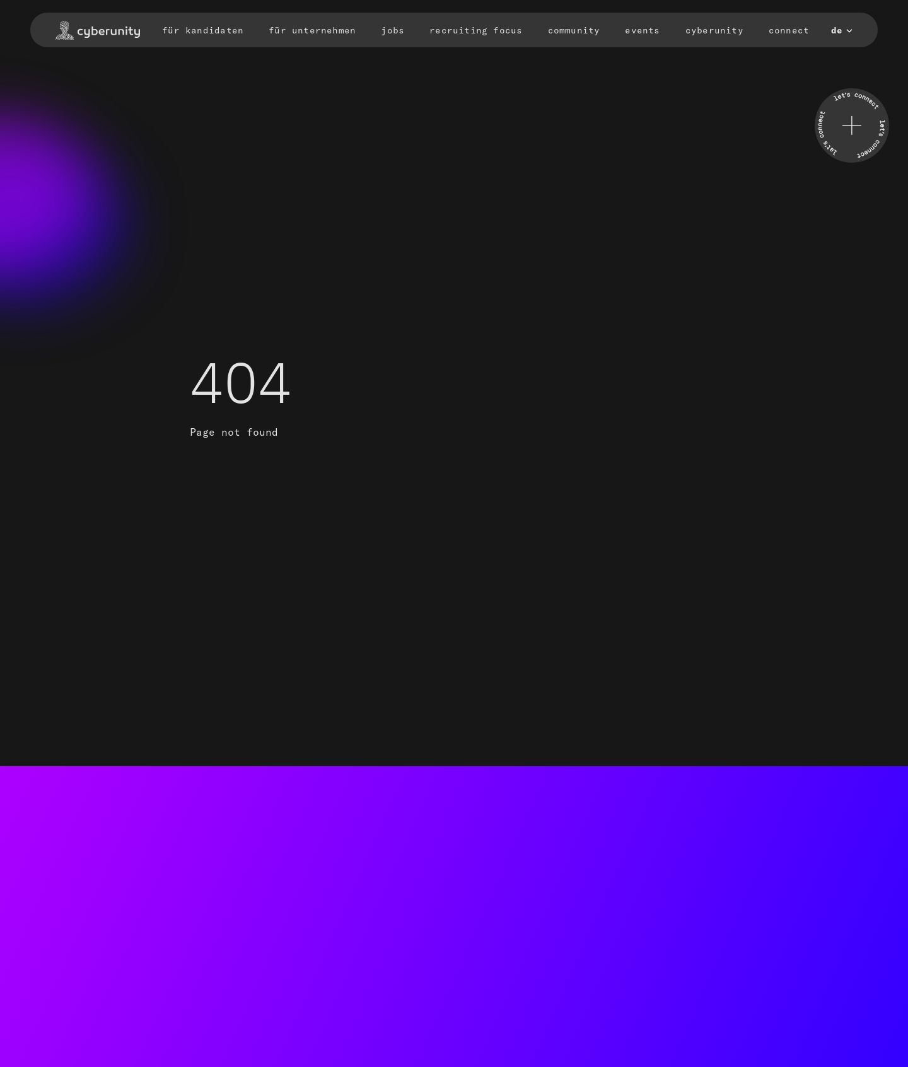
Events (642, 30)
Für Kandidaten (202, 30)
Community (574, 30)
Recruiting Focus (475, 30)
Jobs (392, 30)
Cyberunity (714, 30)
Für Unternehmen (312, 30)
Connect (789, 30)
